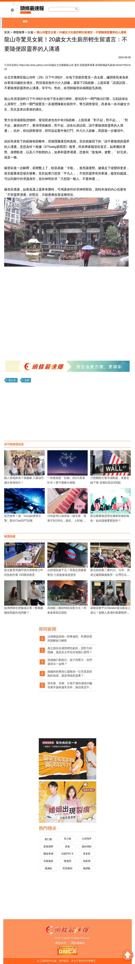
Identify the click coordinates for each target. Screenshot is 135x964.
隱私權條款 (78, 943)
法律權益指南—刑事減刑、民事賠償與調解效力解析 (69, 638)
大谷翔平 (87, 838)
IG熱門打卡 (67, 853)
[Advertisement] (67, 413)
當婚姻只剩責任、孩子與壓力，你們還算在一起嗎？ (69, 662)
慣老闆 (67, 861)
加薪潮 (86, 861)
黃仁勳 (48, 839)
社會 (30, 32)
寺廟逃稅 (48, 861)
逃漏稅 (48, 868)
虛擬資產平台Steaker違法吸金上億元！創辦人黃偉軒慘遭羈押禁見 (110, 612)
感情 (25, 21)
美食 (67, 846)
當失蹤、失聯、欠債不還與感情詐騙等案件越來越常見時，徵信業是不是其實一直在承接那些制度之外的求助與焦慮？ (69, 685)
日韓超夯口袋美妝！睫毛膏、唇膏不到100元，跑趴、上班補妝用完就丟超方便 (66, 520)
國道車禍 (48, 853)
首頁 (7, 32)
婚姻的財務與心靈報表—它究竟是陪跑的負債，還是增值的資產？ (69, 673)
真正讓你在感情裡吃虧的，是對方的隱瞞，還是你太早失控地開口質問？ (69, 650)
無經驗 (86, 868)
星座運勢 (48, 846)
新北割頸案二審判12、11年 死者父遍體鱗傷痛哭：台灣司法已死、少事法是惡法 (110, 575)
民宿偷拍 (67, 868)
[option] (26, 21)
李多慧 (86, 853)
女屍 (26, 380)
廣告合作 (60, 943)
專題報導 (18, 32)
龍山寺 (12, 380)
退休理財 (87, 846)
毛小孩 (67, 838)
